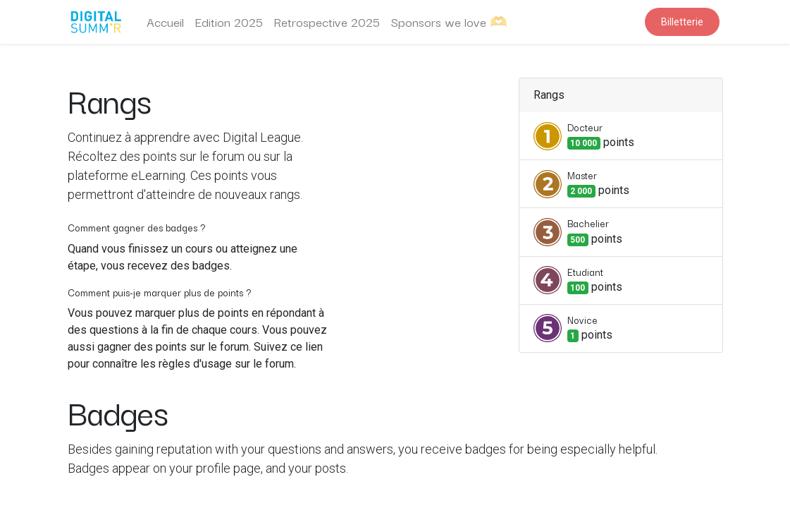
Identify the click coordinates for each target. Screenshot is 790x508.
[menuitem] (165, 22)
